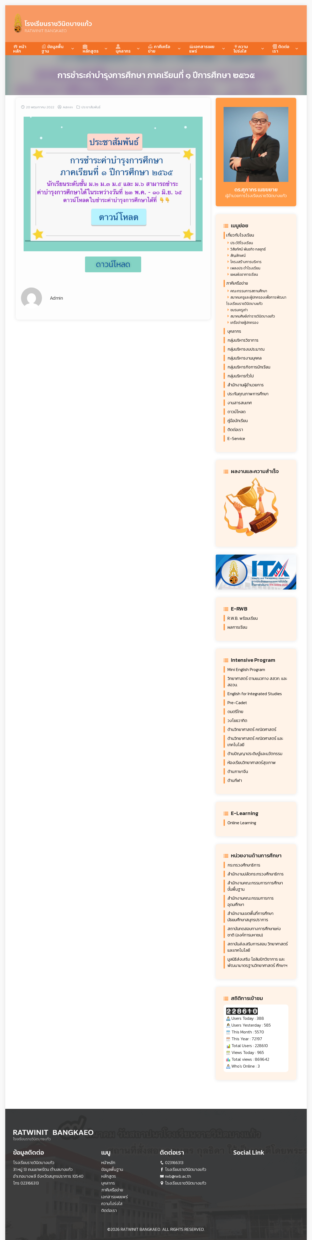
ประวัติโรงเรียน (241, 243)
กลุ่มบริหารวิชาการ (243, 340)
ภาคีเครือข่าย (159, 48)
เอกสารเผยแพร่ (201, 48)
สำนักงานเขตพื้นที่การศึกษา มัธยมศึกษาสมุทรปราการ (250, 916)
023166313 (29, 1183)
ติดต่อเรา (280, 48)
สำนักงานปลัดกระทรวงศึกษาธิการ (256, 874)
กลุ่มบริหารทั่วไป (241, 376)
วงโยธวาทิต (237, 720)
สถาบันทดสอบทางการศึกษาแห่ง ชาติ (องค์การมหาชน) (254, 931)
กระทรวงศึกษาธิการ (244, 865)
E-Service (236, 438)
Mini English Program (246, 669)
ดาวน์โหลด (237, 411)
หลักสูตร (91, 48)
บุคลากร (123, 48)
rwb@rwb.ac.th (178, 1176)
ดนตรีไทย (235, 711)
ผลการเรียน (237, 627)
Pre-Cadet (237, 702)
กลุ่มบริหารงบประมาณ (246, 349)
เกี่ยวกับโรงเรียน (240, 235)
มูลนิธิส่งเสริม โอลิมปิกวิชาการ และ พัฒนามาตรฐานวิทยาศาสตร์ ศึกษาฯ (257, 962)
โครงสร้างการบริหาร (246, 262)
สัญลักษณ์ (238, 255)
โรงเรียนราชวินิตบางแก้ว (185, 1169)
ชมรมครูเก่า (239, 310)
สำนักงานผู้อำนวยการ (246, 385)
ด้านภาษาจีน (238, 771)
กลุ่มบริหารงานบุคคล (245, 358)
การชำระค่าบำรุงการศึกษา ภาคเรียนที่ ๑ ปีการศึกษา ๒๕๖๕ (156, 75)
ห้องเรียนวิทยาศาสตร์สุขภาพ (252, 762)
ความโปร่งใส (241, 48)
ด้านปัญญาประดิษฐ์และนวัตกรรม (255, 753)
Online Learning (242, 822)
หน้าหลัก (19, 48)
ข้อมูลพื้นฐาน (52, 48)
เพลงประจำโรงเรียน (245, 268)
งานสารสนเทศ (240, 402)
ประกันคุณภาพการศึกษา (248, 394)
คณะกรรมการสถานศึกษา (248, 291)
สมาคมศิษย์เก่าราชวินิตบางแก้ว (252, 316)
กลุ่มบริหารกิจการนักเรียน (249, 367)
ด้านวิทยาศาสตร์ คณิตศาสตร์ (252, 729)
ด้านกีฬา (235, 780)
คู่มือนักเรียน (238, 420)
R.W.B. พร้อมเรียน (243, 618)
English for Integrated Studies (255, 693)
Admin (68, 107)
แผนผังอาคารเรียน (244, 274)
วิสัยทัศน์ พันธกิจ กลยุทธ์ (248, 249)
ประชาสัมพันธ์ (91, 107)
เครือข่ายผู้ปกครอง (244, 322)
